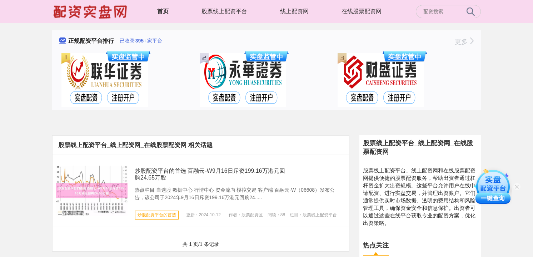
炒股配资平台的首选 (157, 214)
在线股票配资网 (362, 11)
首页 (163, 11)
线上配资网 (294, 11)
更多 (464, 41)
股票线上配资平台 (224, 11)
